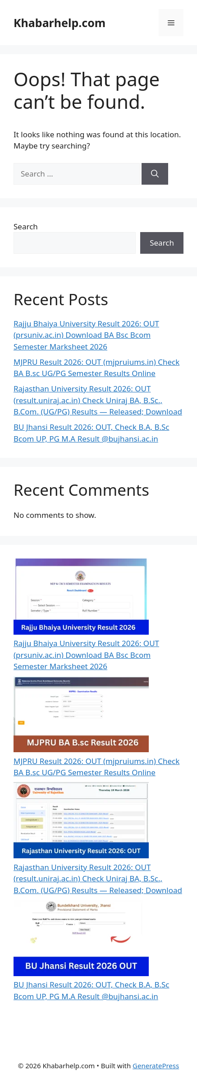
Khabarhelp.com (59, 22)
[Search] (155, 174)
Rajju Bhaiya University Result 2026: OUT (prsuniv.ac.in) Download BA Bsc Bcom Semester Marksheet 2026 (86, 335)
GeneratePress (156, 1065)
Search (26, 226)
